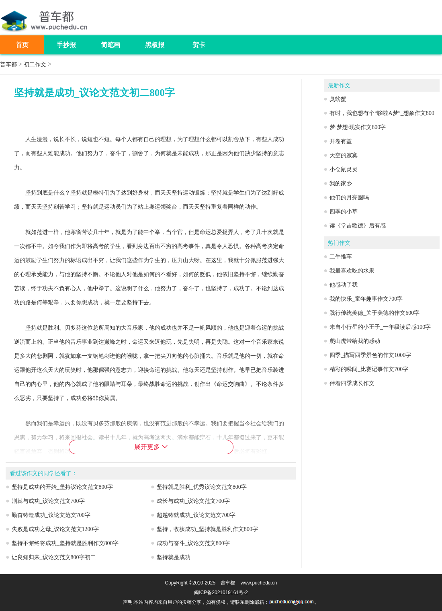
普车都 (8, 65)
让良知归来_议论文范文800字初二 (54, 557)
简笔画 (110, 44)
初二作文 (35, 65)
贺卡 (198, 44)
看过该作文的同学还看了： (43, 473)
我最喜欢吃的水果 (351, 271)
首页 (22, 44)
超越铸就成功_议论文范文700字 (196, 515)
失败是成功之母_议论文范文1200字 (55, 529)
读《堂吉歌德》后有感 (357, 226)
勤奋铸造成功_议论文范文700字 (51, 515)
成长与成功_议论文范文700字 (193, 501)
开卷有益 (340, 141)
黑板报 (154, 44)
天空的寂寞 (343, 155)
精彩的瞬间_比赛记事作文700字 (368, 369)
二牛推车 (340, 257)
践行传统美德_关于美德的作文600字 (374, 313)
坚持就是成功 (173, 557)
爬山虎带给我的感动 (354, 341)
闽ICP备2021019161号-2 (221, 592)
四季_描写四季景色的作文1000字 (370, 355)
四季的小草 (343, 212)
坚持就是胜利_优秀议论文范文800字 (202, 487)
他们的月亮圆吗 (349, 198)
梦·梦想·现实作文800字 (357, 127)
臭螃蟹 (337, 99)
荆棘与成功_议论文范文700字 (48, 501)
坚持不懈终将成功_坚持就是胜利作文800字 (65, 543)
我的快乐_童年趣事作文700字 (366, 299)
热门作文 (339, 243)
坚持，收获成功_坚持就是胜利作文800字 (207, 529)
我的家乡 (340, 183)
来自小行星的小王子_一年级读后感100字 (380, 327)
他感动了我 (343, 285)
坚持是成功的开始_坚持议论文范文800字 (62, 487)
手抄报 (66, 44)
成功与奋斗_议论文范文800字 (193, 543)
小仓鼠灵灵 (343, 169)
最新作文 (339, 85)
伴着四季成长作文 (351, 383)
